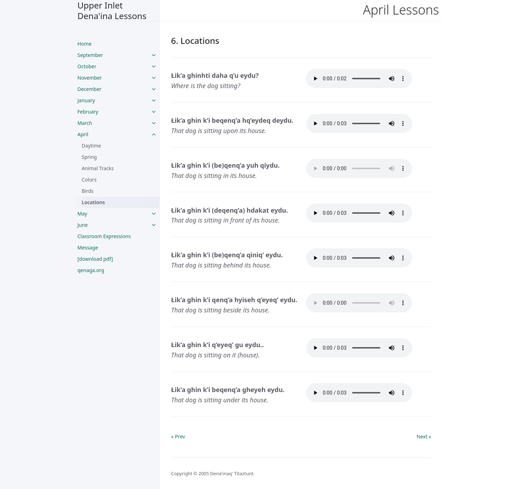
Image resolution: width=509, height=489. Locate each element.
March (84, 123)
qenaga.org (90, 270)
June (82, 225)
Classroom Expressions (104, 236)
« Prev (178, 436)
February (87, 111)
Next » (424, 436)
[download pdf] (95, 258)
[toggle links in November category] (153, 78)
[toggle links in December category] (153, 89)
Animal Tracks (98, 168)
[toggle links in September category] (153, 55)
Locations (93, 202)
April (82, 134)
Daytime (91, 145)
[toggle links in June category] (153, 225)
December (89, 89)
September (90, 55)
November (89, 77)
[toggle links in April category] (153, 134)
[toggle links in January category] (153, 100)
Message (87, 247)
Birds (88, 191)
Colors (89, 179)
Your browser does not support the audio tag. (359, 78)
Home (84, 43)
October (86, 66)
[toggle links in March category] (153, 123)
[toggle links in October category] (153, 66)
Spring (89, 157)
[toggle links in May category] (153, 213)
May (82, 213)
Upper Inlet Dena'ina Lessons (111, 10)
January (86, 100)
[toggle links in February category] (153, 111)
